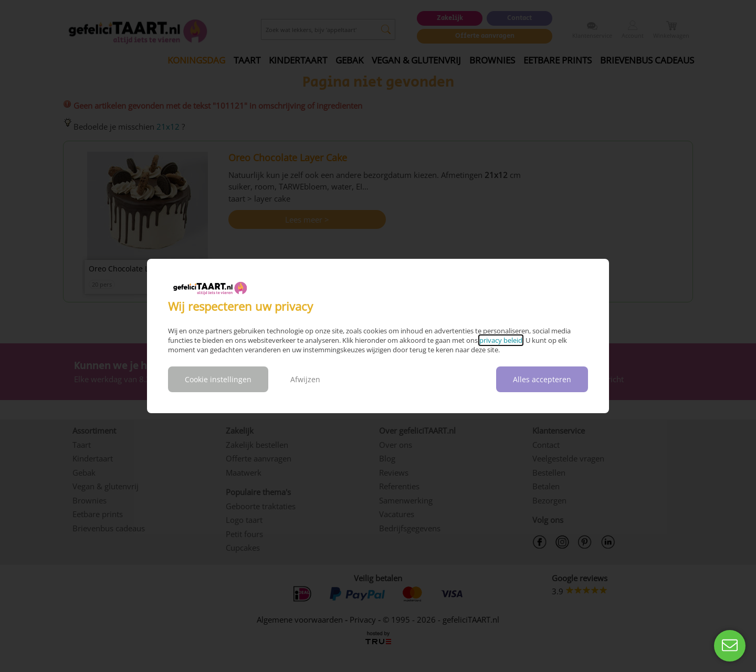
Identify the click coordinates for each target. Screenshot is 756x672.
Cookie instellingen (218, 379)
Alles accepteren (542, 379)
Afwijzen (305, 379)
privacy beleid (500, 340)
